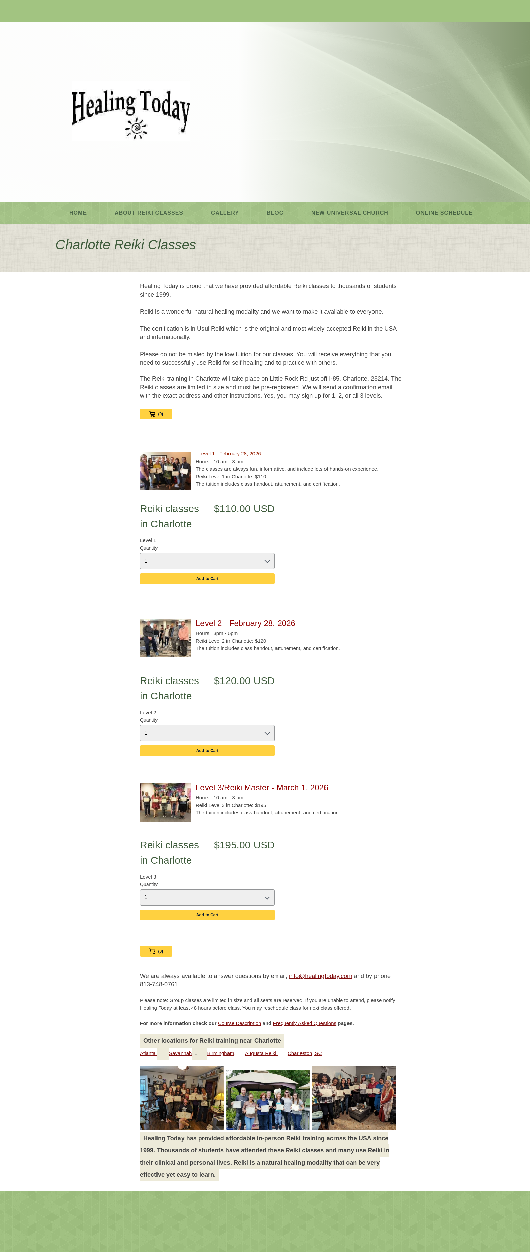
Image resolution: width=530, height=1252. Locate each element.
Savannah (180, 1053)
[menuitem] (78, 213)
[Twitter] (101, 12)
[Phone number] (60, 12)
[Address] (81, 12)
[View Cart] (156, 951)
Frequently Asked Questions (304, 1023)
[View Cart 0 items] (156, 414)
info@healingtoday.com (320, 976)
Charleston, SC (305, 1053)
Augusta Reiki (261, 1053)
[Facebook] (91, 12)
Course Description (239, 1023)
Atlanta (148, 1053)
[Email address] (71, 12)
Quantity (149, 548)
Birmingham (220, 1053)
